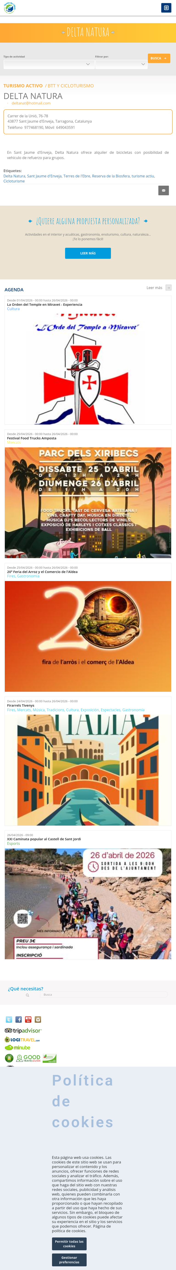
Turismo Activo (23, 86)
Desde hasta (42, 300)
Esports (13, 843)
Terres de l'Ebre (76, 176)
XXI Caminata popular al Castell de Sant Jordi (44, 839)
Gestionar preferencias (69, 1259)
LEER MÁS (88, 253)
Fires (11, 576)
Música (39, 709)
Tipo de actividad (14, 56)
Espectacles (111, 709)
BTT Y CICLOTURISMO (71, 86)
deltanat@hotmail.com (31, 103)
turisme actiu (143, 176)
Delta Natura (14, 176)
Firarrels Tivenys (20, 705)
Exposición (90, 709)
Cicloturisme (14, 181)
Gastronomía (28, 576)
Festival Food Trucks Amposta (31, 438)
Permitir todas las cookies (69, 1243)
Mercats (14, 442)
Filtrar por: (102, 56)
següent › (168, 287)
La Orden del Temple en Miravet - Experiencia (44, 304)
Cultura (13, 308)
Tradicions (55, 709)
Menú (166, 8)
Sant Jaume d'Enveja (44, 176)
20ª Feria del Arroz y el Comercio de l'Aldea (42, 572)
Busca (156, 58)
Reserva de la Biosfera (111, 176)
